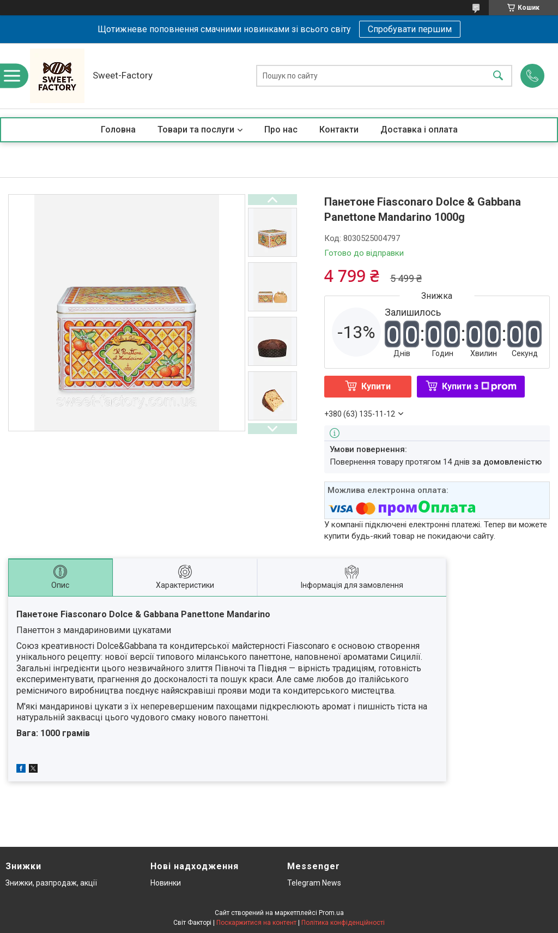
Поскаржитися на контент (256, 922)
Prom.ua (331, 913)
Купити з (479, 386)
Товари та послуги (195, 129)
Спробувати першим (410, 29)
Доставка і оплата (419, 129)
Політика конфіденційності (343, 922)
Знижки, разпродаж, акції (51, 882)
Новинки (165, 882)
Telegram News (314, 882)
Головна (118, 129)
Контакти (339, 129)
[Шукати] (498, 76)
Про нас (281, 129)
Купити (376, 386)
